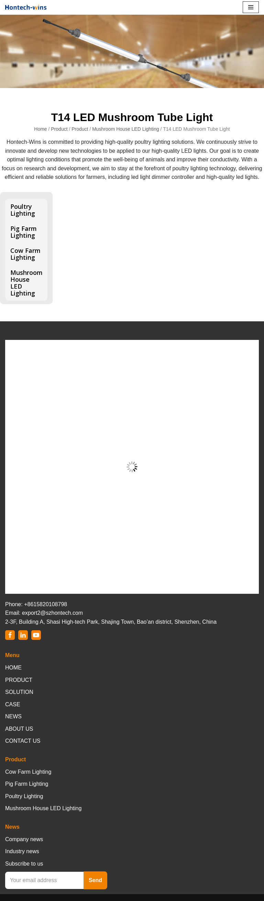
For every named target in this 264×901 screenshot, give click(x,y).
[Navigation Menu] (251, 7)
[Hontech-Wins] (25, 7)
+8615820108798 (45, 604)
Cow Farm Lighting (25, 253)
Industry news (22, 851)
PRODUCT (18, 680)
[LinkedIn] (23, 635)
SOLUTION (19, 692)
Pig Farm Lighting (23, 231)
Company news (24, 839)
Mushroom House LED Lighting (125, 129)
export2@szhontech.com (52, 613)
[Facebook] (10, 635)
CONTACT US (23, 741)
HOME (13, 668)
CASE (12, 704)
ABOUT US (19, 729)
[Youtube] (36, 635)
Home (40, 129)
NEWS (13, 716)
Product (59, 129)
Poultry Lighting (22, 209)
